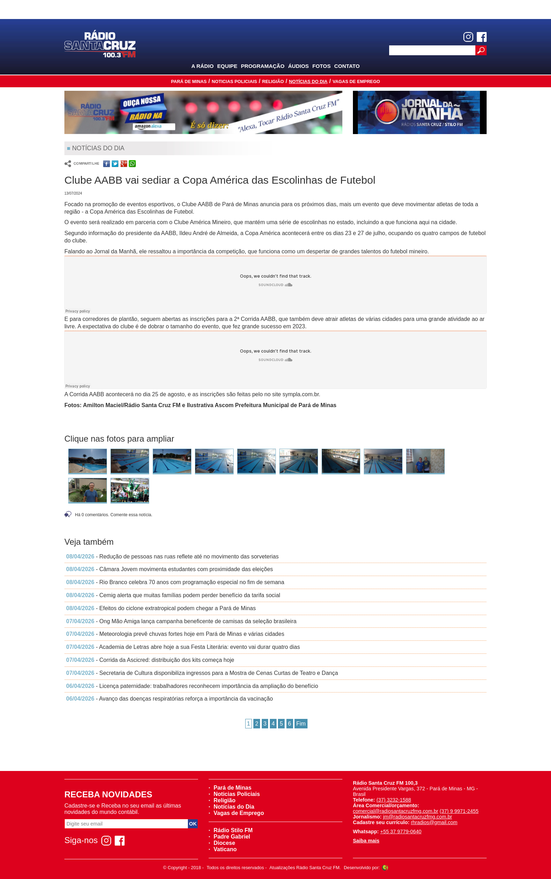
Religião (273, 81)
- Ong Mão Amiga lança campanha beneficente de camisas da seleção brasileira (181, 621)
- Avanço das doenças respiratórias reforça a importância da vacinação (169, 699)
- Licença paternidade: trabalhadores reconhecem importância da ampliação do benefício (192, 686)
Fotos (321, 66)
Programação (263, 66)
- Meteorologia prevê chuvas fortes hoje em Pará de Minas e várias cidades (175, 634)
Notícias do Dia (308, 81)
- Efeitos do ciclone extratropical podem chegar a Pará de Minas (161, 608)
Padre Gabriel (229, 837)
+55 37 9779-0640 (401, 831)
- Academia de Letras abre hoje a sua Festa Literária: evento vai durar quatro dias (183, 647)
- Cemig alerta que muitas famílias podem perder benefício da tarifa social (173, 595)
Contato (347, 66)
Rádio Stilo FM (231, 830)
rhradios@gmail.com (434, 822)
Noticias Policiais (234, 81)
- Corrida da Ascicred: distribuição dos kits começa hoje (150, 660)
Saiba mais (366, 840)
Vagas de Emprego (356, 81)
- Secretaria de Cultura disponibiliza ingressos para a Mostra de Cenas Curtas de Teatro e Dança (202, 673)
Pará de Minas (189, 81)
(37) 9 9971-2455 (459, 811)
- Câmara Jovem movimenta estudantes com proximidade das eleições (169, 569)
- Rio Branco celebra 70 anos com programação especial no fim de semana (175, 582)
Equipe (227, 66)
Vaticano (223, 849)
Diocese (222, 843)
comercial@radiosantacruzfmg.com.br (395, 811)
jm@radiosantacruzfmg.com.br (417, 817)
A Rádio (202, 66)
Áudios (298, 66)
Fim (301, 724)
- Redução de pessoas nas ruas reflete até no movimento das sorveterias (172, 556)
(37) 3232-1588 (393, 800)
